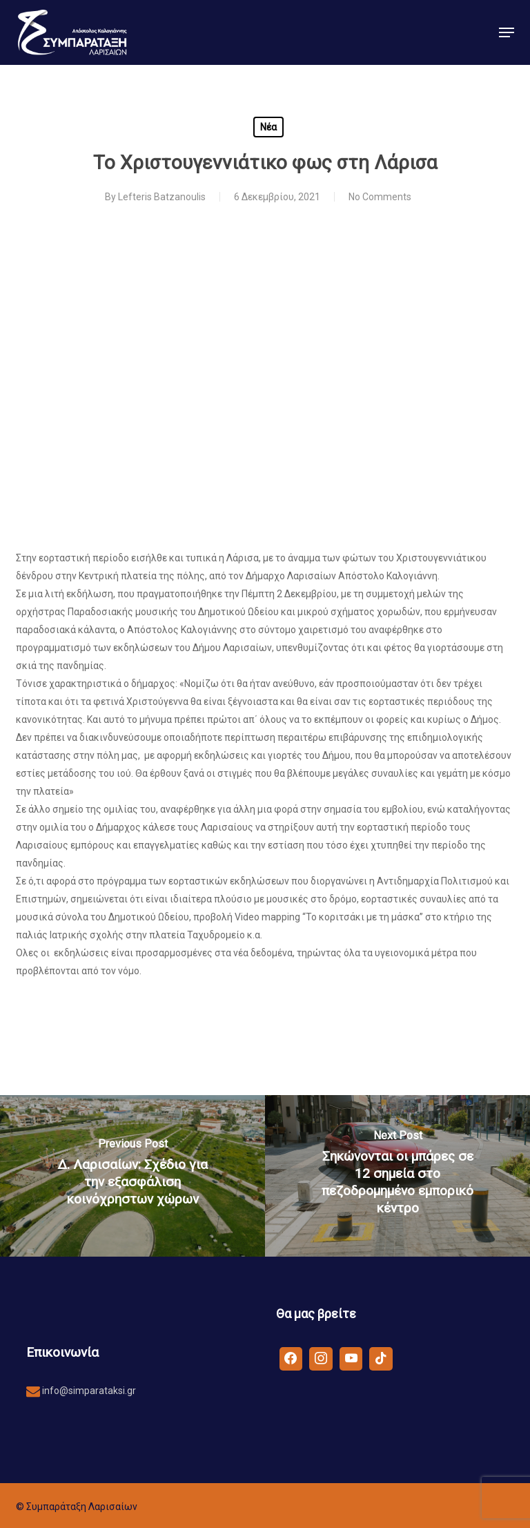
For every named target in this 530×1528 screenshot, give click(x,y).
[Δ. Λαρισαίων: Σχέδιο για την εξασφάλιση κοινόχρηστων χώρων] (132, 1176)
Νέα (268, 127)
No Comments (380, 196)
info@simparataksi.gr (88, 1390)
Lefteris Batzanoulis (162, 196)
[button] (506, 32)
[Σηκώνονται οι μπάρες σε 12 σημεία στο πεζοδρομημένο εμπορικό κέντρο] (397, 1176)
